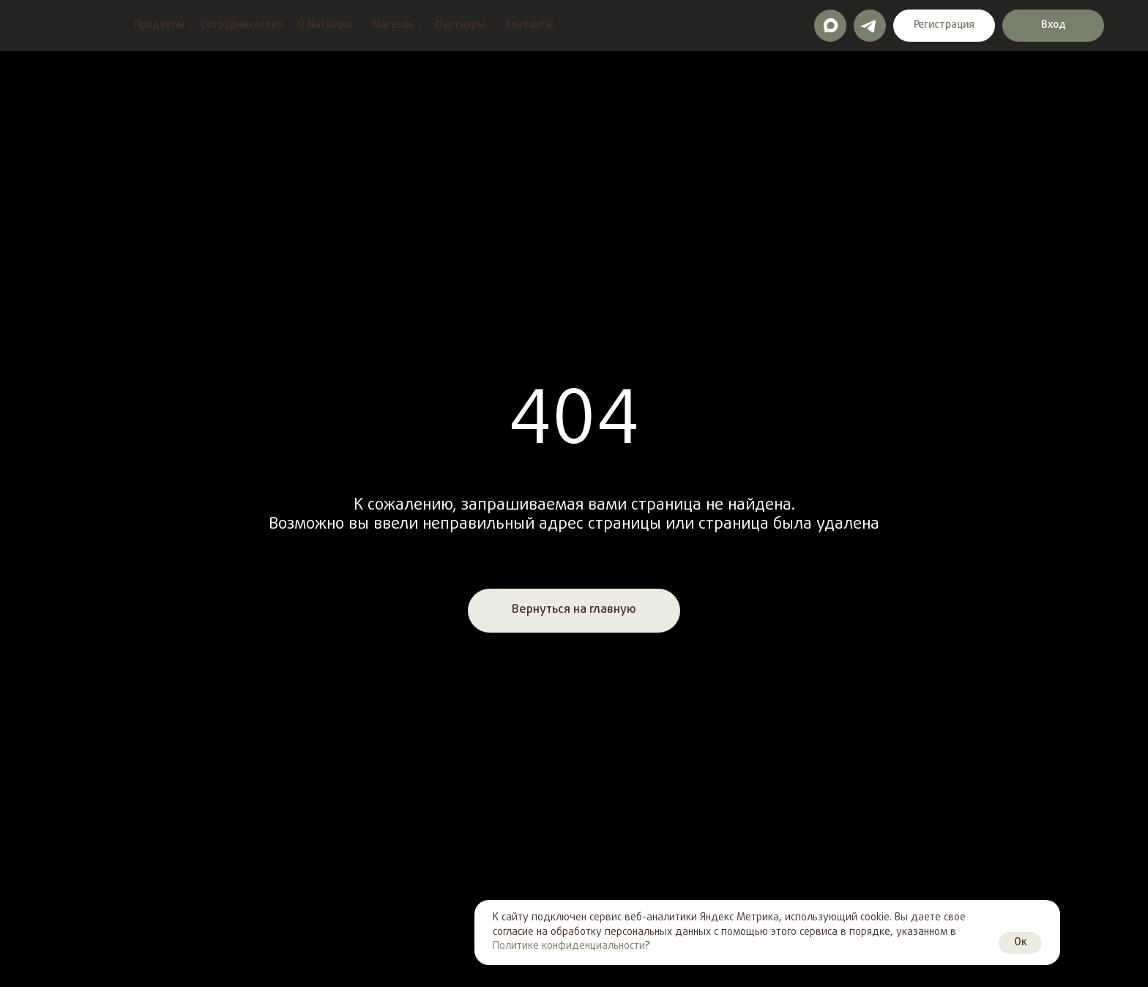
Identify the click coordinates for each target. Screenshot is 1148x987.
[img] (54, 26)
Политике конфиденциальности (569, 946)
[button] (944, 26)
